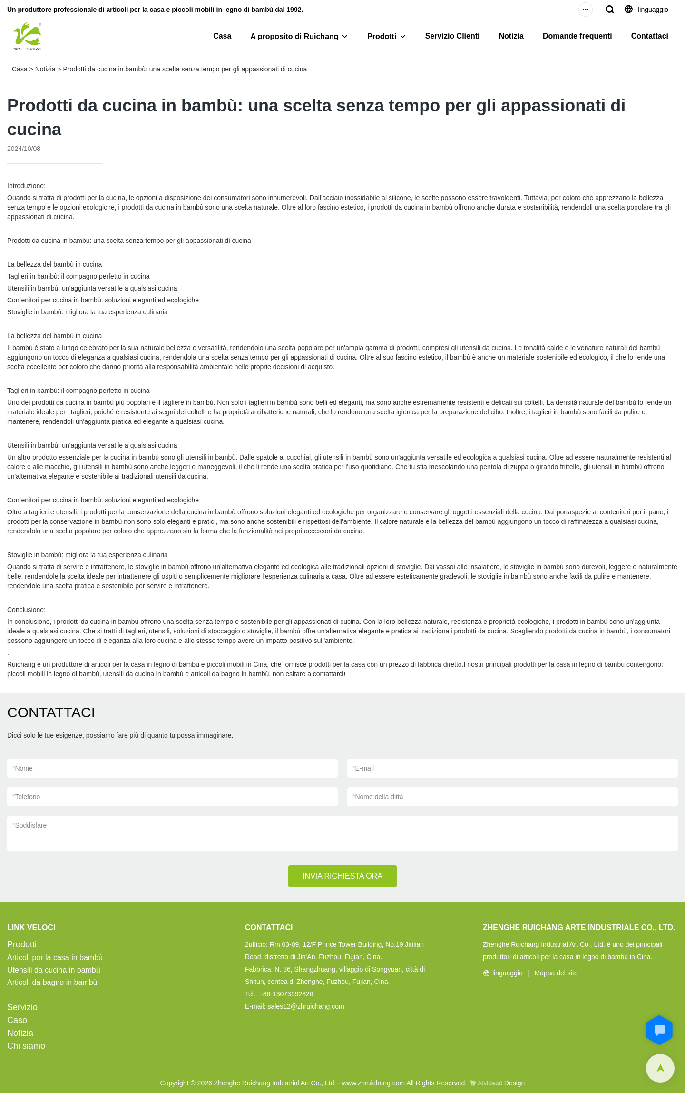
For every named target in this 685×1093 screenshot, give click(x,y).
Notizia (511, 36)
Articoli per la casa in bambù (55, 957)
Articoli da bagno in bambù (52, 982)
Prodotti (381, 36)
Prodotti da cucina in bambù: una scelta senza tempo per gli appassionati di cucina (185, 69)
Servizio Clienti (452, 36)
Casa (222, 36)
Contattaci (649, 36)
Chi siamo (26, 1046)
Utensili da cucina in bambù (53, 970)
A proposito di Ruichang (294, 36)
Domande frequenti (577, 36)
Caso (17, 1020)
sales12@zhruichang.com (305, 1006)
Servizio (22, 1007)
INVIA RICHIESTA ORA (342, 876)
